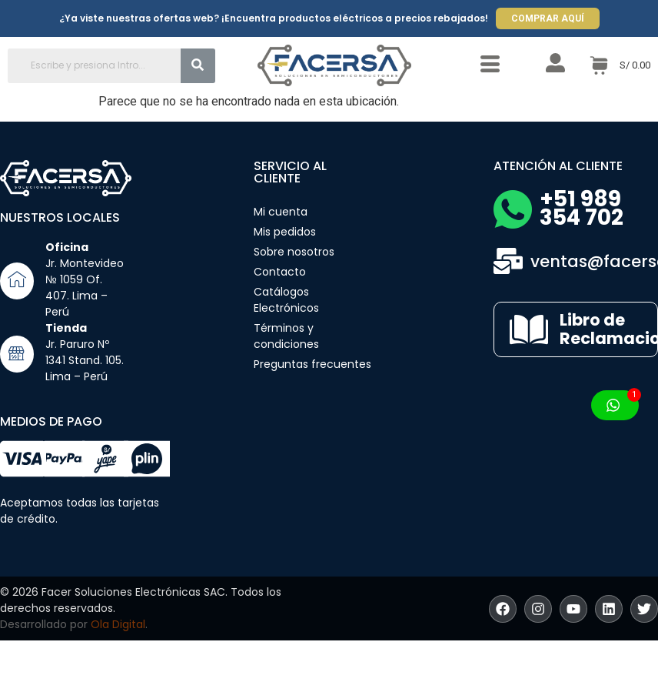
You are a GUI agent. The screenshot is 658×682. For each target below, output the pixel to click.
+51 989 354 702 (581, 208)
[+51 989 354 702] (513, 209)
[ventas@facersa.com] (508, 261)
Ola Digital (118, 624)
